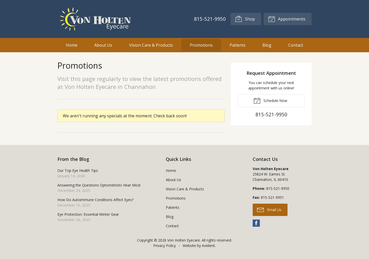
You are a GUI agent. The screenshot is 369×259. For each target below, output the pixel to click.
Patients (237, 45)
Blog (266, 45)
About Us (103, 45)
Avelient (208, 245)
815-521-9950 (210, 18)
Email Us (269, 209)
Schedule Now (270, 100)
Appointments (286, 18)
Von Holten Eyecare (183, 240)
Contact (295, 45)
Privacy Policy (164, 245)
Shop (245, 18)
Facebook (256, 223)
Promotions (201, 45)
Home (71, 45)
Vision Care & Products (151, 45)
